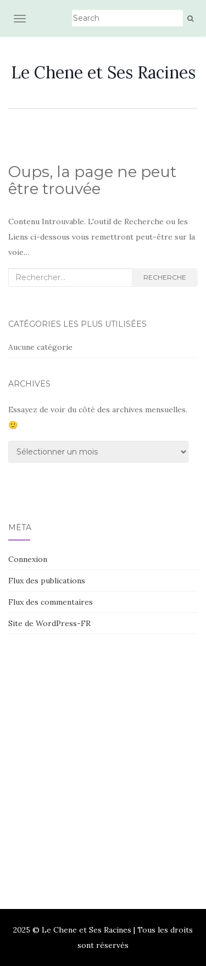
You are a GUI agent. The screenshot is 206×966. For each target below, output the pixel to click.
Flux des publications (46, 581)
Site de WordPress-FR (49, 623)
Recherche (164, 277)
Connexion (27, 559)
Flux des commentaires (50, 602)
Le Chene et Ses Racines (103, 72)
